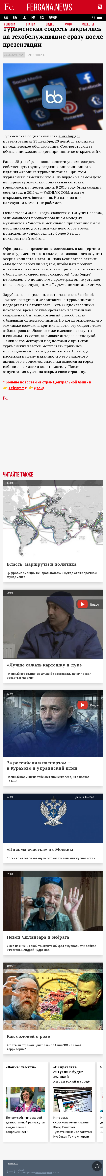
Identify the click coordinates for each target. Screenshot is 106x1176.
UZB (42, 17)
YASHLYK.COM (56, 192)
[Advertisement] (53, 442)
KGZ (15, 17)
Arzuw (17, 192)
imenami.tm (42, 197)
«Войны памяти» (21, 1067)
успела (73, 161)
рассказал (12, 356)
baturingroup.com (43, 1172)
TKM (33, 17)
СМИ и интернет (37, 54)
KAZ (6, 17)
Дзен (38, 387)
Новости (9, 24)
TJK (24, 17)
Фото (68, 24)
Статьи (30, 24)
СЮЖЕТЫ (88, 24)
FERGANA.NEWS (49, 7)
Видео (50, 24)
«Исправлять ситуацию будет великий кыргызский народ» (71, 1074)
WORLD (53, 17)
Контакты (13, 1163)
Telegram (16, 387)
